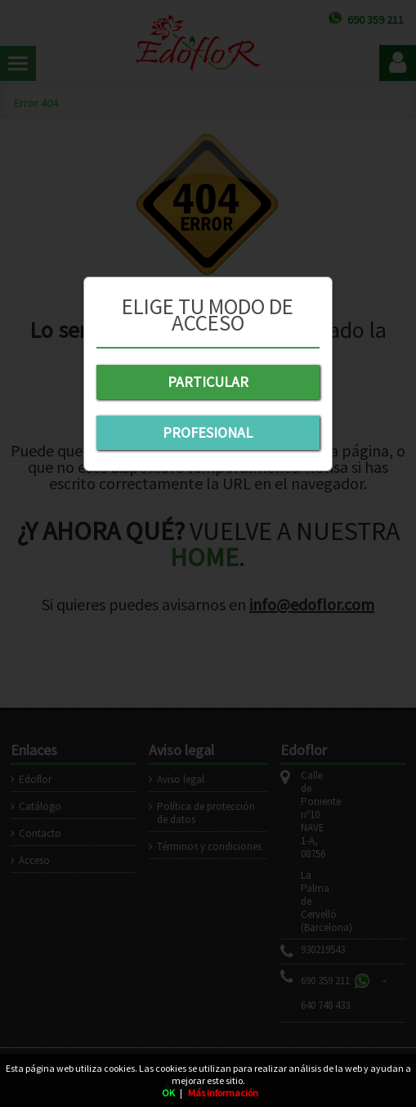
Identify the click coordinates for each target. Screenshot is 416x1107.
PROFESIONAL (208, 432)
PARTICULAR (208, 381)
